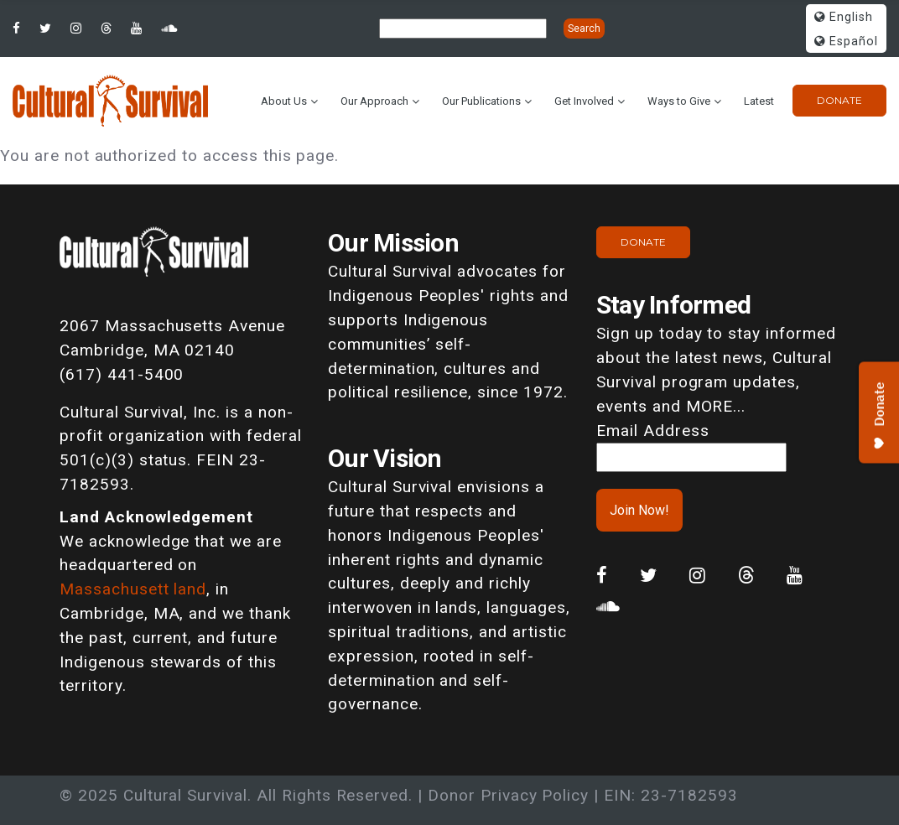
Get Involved (584, 101)
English (843, 17)
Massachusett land (133, 589)
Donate (839, 100)
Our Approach (374, 101)
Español (846, 41)
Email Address (652, 430)
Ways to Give (678, 101)
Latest (759, 101)
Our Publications (481, 101)
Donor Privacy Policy (508, 795)
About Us (284, 101)
